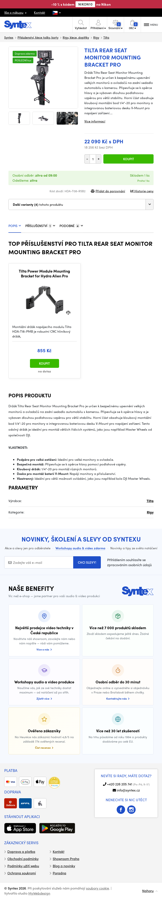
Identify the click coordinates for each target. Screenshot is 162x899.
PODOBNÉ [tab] (71, 225)
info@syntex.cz (128, 790)
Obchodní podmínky (23, 858)
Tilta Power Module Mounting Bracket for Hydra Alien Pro (44, 273)
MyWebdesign (39, 893)
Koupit (128, 159)
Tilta (106, 37)
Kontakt (39, 12)
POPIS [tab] (14, 225)
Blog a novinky (64, 865)
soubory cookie (97, 888)
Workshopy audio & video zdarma (80, 548)
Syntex (8, 37)
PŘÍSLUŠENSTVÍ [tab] (40, 225)
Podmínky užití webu (23, 865)
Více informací (94, 121)
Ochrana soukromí (21, 873)
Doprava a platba (21, 851)
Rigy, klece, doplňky (76, 37)
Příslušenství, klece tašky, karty (38, 37)
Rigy (96, 37)
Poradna (59, 873)
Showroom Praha (66, 858)
